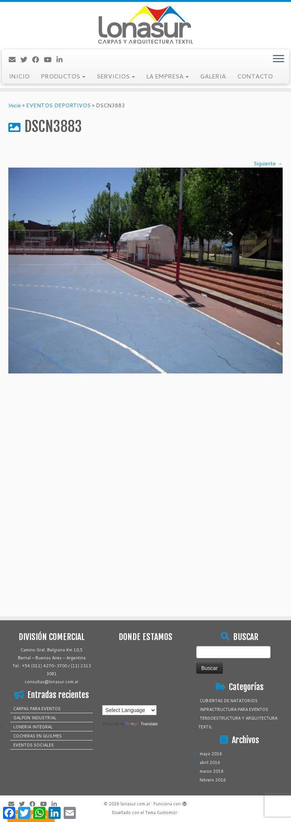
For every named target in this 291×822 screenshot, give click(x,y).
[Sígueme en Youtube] (50, 59)
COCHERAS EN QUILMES (37, 736)
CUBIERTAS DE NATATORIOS (229, 701)
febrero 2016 (213, 780)
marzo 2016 (212, 771)
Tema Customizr (161, 812)
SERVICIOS (116, 76)
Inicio (14, 105)
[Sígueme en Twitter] (26, 59)
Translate (141, 724)
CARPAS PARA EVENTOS (37, 709)
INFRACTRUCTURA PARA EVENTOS (234, 709)
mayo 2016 (211, 754)
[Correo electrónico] (14, 59)
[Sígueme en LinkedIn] (61, 59)
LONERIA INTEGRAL (33, 727)
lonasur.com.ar (135, 804)
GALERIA (213, 76)
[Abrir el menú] (278, 59)
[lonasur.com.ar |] (145, 25)
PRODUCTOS (63, 76)
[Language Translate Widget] (129, 710)
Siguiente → (268, 163)
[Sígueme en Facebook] (38, 59)
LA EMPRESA (167, 76)
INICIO (19, 76)
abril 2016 (210, 762)
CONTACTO (255, 76)
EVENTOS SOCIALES (33, 745)
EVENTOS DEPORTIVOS (58, 105)
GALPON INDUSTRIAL (34, 718)
